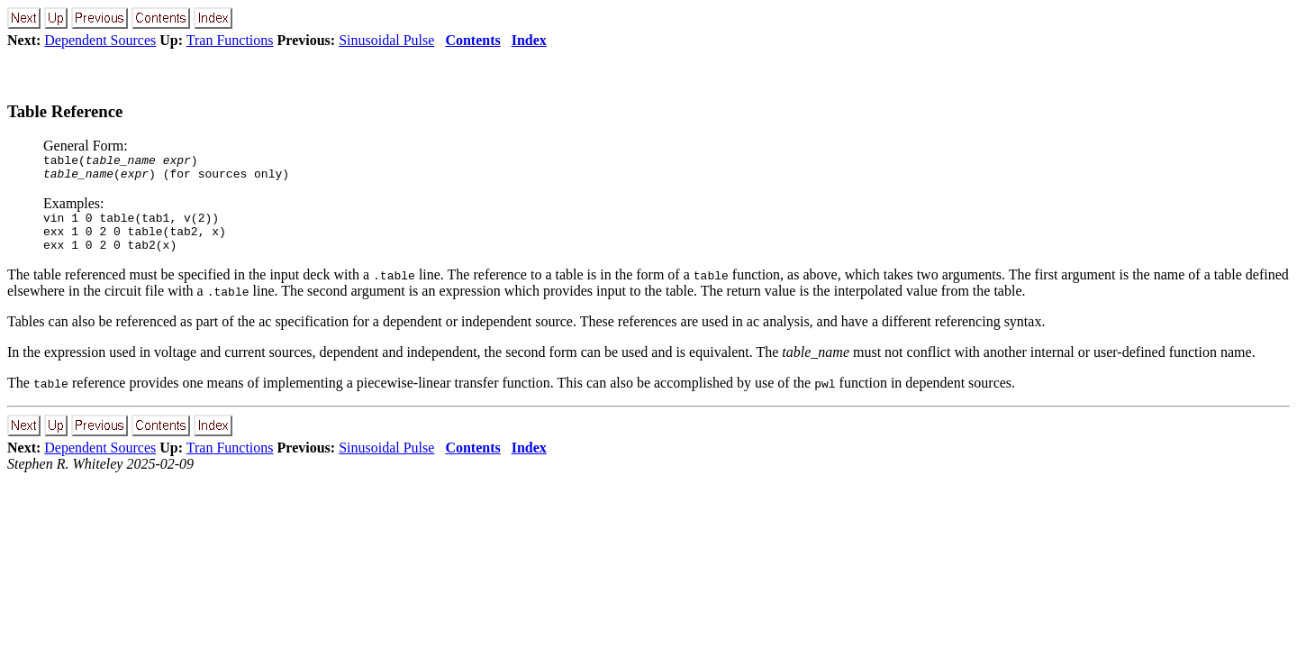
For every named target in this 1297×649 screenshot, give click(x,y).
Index (529, 40)
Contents (472, 40)
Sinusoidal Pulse (386, 40)
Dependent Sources (100, 40)
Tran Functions (230, 40)
